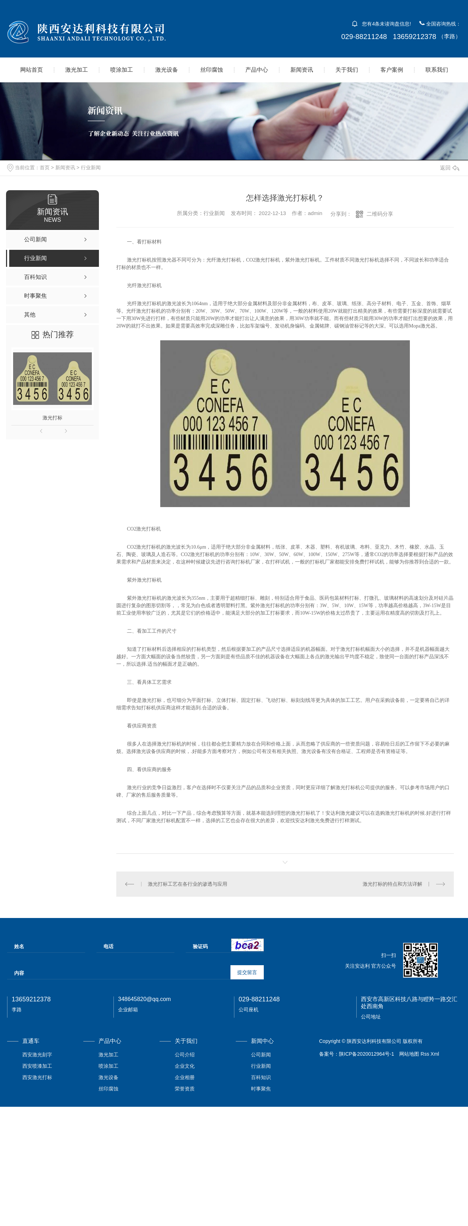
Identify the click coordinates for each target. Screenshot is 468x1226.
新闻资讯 (301, 70)
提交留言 (247, 972)
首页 (45, 167)
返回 (449, 168)
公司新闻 (261, 1054)
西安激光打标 (37, 1077)
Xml (434, 1054)
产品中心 (256, 70)
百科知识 (261, 1077)
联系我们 (436, 70)
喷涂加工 (121, 70)
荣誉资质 (185, 1089)
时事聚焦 (261, 1089)
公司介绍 (185, 1054)
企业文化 (185, 1066)
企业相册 (185, 1077)
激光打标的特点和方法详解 (392, 884)
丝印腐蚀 (211, 70)
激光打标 (52, 417)
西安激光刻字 (37, 1054)
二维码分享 (380, 214)
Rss (424, 1054)
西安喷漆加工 (37, 1066)
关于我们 (346, 70)
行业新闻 (91, 167)
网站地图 (409, 1054)
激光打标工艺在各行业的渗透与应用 (187, 884)
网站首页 (31, 70)
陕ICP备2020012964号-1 (366, 1054)
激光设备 (166, 70)
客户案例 (391, 70)
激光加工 (76, 70)
